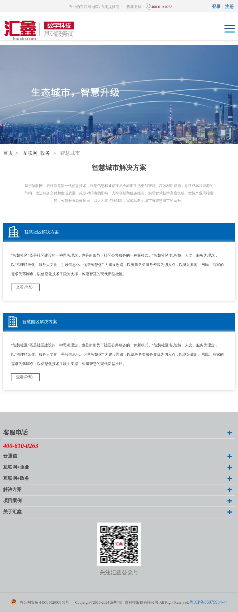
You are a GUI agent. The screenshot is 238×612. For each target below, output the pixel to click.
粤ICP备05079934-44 (208, 602)
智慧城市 (70, 153)
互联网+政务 (36, 153)
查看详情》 (25, 287)
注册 (229, 7)
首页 (8, 153)
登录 (216, 7)
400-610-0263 (158, 6)
